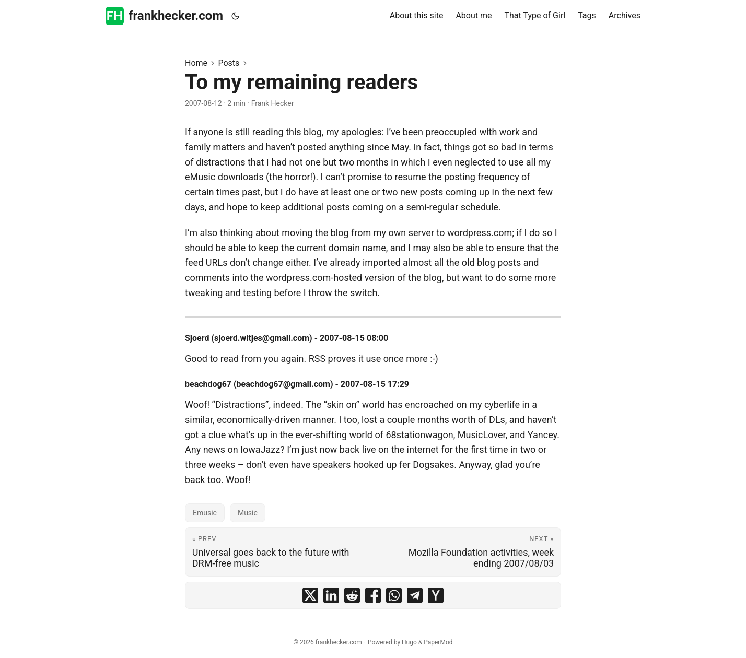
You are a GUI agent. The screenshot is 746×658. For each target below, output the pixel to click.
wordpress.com (479, 232)
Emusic (205, 513)
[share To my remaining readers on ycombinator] (436, 595)
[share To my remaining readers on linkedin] (331, 595)
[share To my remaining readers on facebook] (373, 595)
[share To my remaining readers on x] (310, 595)
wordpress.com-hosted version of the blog (354, 277)
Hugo (409, 642)
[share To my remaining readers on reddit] (352, 595)
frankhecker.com (164, 16)
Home (196, 63)
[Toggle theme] (235, 15)
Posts (228, 63)
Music (248, 513)
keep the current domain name (322, 247)
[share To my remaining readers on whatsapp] (394, 595)
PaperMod (438, 642)
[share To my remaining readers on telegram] (415, 595)
